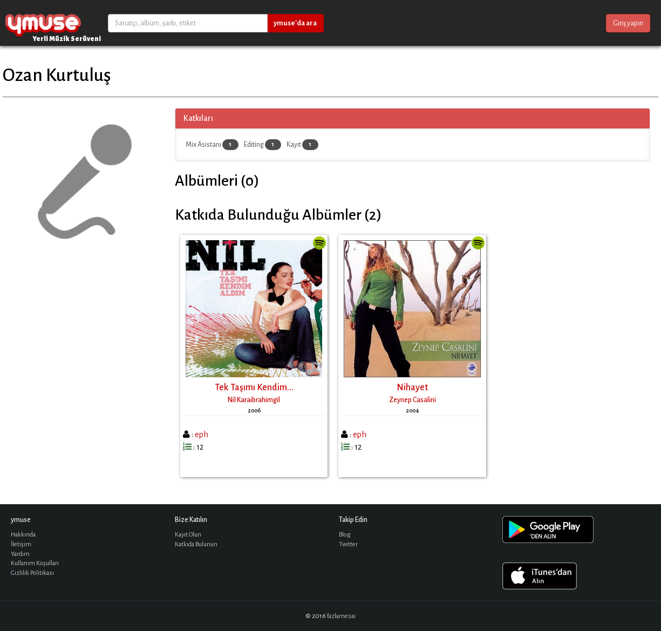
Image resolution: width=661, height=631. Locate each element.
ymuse (43, 23)
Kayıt (302, 144)
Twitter (348, 544)
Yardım (20, 554)
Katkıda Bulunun (196, 544)
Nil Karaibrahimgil (254, 400)
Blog (345, 534)
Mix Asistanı (212, 144)
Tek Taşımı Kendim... (254, 387)
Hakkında (23, 534)
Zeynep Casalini (412, 400)
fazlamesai (341, 616)
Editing (262, 144)
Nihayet (412, 387)
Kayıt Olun (188, 534)
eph (201, 434)
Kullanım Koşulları (35, 563)
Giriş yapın (628, 23)
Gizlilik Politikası (32, 572)
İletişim (21, 544)
